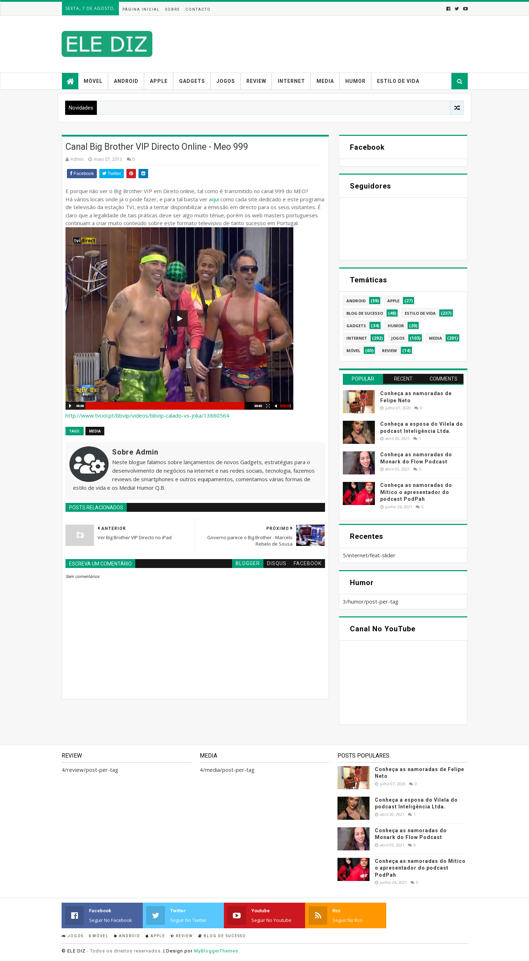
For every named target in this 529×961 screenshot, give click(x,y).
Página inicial (141, 9)
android (356, 300)
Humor (355, 81)
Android (126, 81)
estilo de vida (420, 313)
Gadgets (192, 81)
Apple (159, 81)
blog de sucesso (364, 313)
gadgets (356, 325)
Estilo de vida (398, 81)
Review (256, 81)
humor (396, 325)
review (389, 350)
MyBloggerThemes (216, 951)
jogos (398, 338)
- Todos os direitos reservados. (124, 951)
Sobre (172, 9)
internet (356, 338)
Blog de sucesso (222, 936)
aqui (214, 199)
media (95, 431)
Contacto (198, 9)
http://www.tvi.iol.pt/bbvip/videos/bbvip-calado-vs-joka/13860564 (147, 415)
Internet (291, 81)
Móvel (93, 81)
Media (325, 81)
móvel (353, 350)
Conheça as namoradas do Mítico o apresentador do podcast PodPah (416, 492)
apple (393, 300)
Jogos (225, 81)
